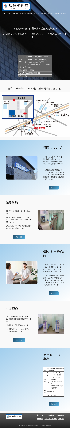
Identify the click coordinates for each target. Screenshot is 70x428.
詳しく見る (54, 187)
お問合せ (61, 419)
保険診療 (51, 415)
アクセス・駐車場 (51, 419)
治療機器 (40, 419)
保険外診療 (60, 415)
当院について (41, 415)
